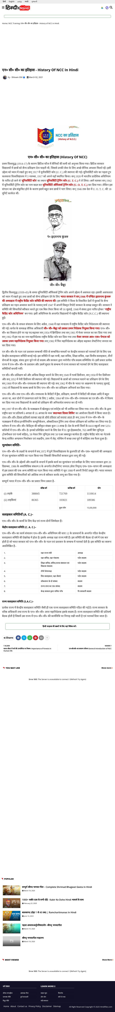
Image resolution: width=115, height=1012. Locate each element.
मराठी (26, 1)
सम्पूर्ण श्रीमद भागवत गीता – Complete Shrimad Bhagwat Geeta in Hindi (57, 887)
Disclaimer (47, 1006)
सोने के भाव (61, 997)
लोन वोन (43, 997)
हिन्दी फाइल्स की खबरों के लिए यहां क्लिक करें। (58, 626)
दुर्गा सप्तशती (24, 997)
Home (4, 23)
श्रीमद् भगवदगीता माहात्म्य (33, 937)
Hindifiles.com (106, 1007)
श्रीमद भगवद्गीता (7, 993)
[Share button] (47, 637)
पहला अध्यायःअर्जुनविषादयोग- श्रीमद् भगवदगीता (42, 925)
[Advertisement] (57, 46)
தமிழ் (20, 1)
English (11, 1)
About (13, 1006)
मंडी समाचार (44, 1000)
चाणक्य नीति (7, 997)
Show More (107, 960)
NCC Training (14, 23)
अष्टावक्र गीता (24, 993)
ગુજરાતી (34, 1)
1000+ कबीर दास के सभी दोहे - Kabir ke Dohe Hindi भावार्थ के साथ (53, 899)
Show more (106, 668)
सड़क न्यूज (44, 993)
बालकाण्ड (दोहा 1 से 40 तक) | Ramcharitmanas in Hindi (49, 912)
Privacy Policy (35, 1006)
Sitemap (57, 1006)
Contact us (22, 1006)
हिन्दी (4, 1)
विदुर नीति (6, 1000)
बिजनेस (60, 993)
